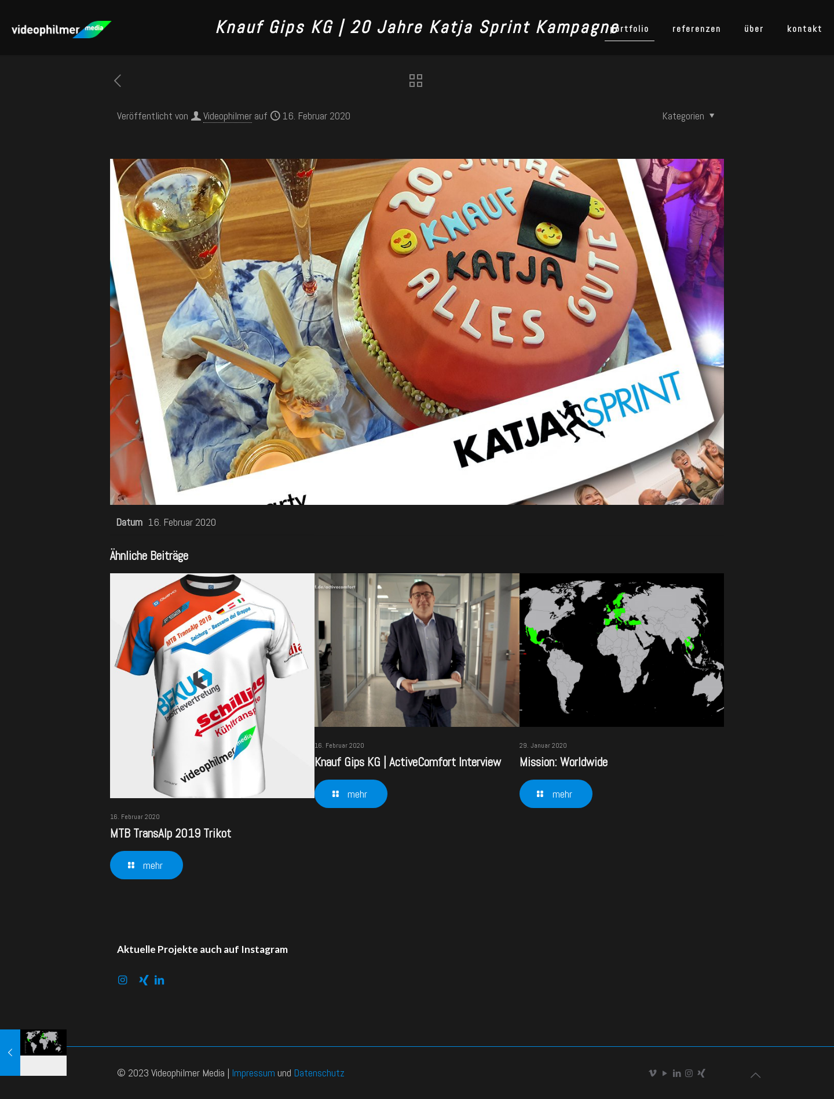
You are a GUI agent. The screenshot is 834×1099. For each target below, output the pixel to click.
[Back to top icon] (755, 1075)
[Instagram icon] (689, 1073)
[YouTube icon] (664, 1073)
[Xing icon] (701, 1073)
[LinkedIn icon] (676, 1073)
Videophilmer (227, 115)
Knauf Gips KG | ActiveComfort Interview (407, 762)
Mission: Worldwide (564, 762)
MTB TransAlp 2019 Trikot (170, 833)
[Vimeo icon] (652, 1073)
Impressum (253, 1072)
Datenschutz (319, 1072)
